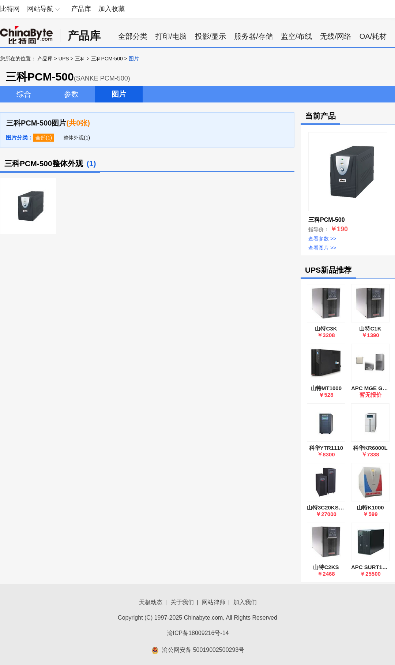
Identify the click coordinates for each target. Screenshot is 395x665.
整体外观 (73, 138)
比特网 (10, 8)
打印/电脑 (171, 36)
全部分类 (132, 36)
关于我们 (182, 602)
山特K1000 (370, 507)
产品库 (81, 8)
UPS (64, 58)
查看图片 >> (322, 248)
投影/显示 (210, 36)
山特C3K (326, 328)
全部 (40, 138)
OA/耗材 (373, 36)
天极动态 (150, 602)
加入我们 (245, 602)
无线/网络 (335, 36)
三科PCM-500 (107, 58)
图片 (119, 94)
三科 (80, 58)
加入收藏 (111, 8)
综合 (23, 94)
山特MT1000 (326, 388)
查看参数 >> (322, 239)
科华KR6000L (370, 448)
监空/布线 (296, 36)
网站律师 (213, 602)
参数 (71, 94)
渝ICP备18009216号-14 (198, 633)
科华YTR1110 (326, 448)
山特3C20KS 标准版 (332, 507)
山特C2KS (326, 567)
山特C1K (370, 328)
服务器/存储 (253, 36)
